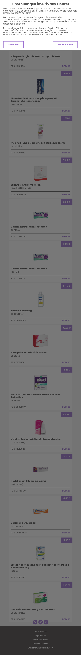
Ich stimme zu (65, 44)
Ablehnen (13, 44)
